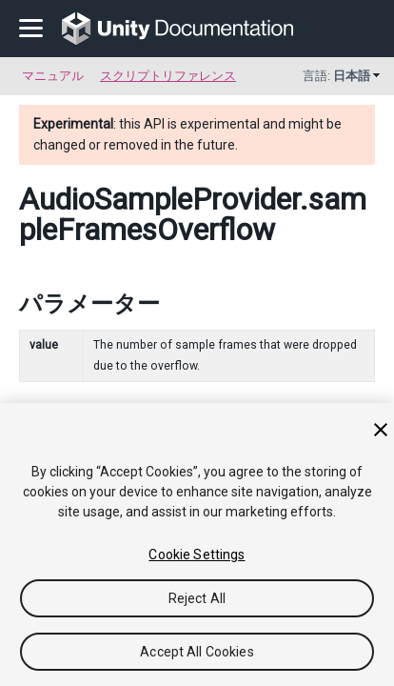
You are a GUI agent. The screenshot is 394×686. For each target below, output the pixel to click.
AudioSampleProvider (159, 199)
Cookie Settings (196, 554)
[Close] (380, 430)
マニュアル (53, 76)
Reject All (197, 598)
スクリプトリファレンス (168, 76)
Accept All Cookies (197, 651)
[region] (197, 544)
